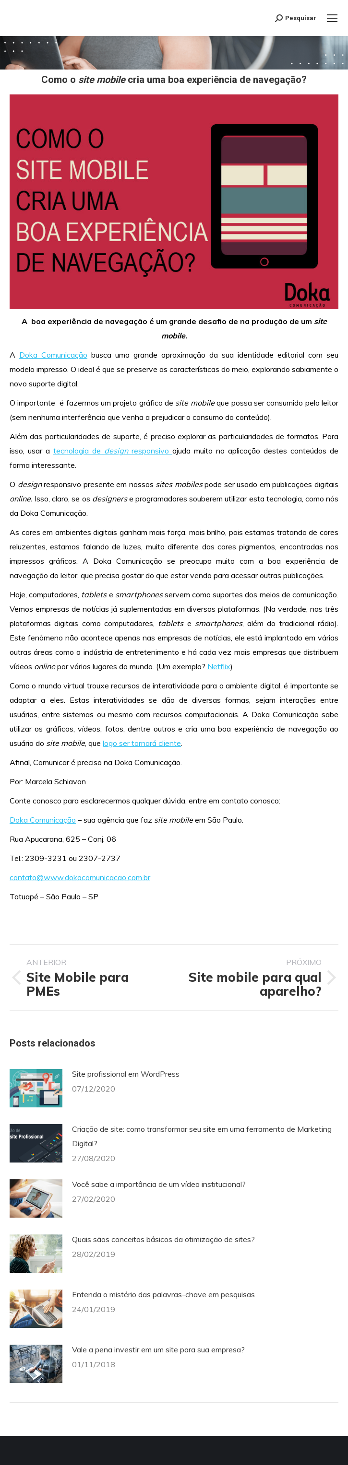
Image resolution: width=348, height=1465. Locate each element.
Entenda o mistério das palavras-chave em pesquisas (163, 1294)
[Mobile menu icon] (332, 18)
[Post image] (36, 1088)
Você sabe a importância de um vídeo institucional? (159, 1184)
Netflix (218, 666)
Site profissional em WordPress (126, 1074)
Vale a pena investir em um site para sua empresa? (158, 1349)
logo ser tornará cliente (142, 743)
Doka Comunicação (53, 355)
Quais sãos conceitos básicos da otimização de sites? (163, 1239)
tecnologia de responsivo (112, 450)
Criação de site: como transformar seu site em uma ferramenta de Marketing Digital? (202, 1136)
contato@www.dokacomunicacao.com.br (80, 877)
